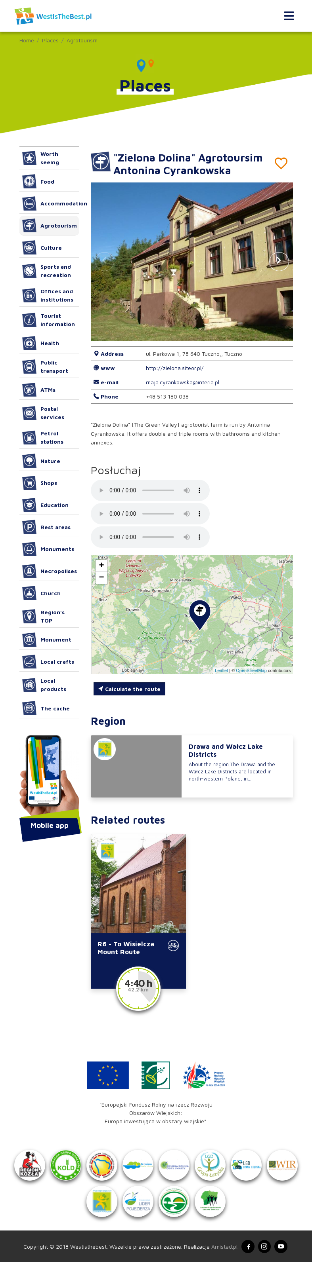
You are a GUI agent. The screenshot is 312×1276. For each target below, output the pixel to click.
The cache (46, 708)
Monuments (48, 549)
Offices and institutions (48, 295)
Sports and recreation (46, 270)
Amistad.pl (223, 1259)
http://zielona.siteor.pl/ (175, 368)
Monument (47, 639)
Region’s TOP (43, 616)
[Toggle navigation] (289, 16)
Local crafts (48, 662)
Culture (42, 247)
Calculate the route (129, 688)
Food (38, 181)
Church (41, 593)
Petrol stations (43, 437)
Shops (39, 483)
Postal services (43, 412)
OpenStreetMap (251, 670)
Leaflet (221, 670)
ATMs (39, 390)
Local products (44, 684)
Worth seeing (40, 157)
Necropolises (49, 571)
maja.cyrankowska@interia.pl (182, 382)
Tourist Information (48, 319)
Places (50, 40)
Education (45, 505)
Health (40, 343)
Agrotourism (82, 40)
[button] (279, 261)
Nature (41, 461)
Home (26, 40)
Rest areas (46, 527)
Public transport (45, 366)
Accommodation (50, 203)
